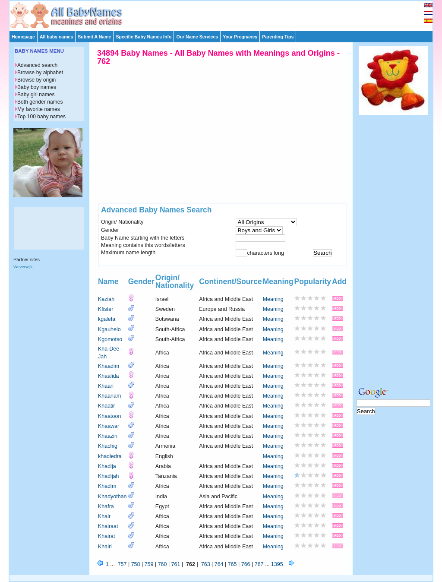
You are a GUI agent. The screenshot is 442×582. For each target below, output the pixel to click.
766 (245, 564)
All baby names (56, 36)
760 (162, 564)
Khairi (105, 547)
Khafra (106, 506)
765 (232, 564)
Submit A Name (94, 36)
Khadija (107, 466)
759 (149, 564)
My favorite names (38, 109)
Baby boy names (36, 87)
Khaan (106, 386)
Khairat (106, 536)
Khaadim (108, 366)
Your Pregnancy (240, 36)
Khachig (107, 446)
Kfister (105, 309)
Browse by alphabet (40, 73)
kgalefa (106, 319)
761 (175, 564)
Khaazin (107, 436)
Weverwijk (22, 266)
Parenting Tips (278, 36)
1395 (277, 564)
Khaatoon (109, 416)
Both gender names (40, 102)
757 (122, 564)
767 (259, 564)
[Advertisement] (225, 14)
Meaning (273, 299)
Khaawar (108, 426)
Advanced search (37, 65)
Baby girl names (36, 95)
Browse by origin (36, 80)
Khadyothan (112, 496)
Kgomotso (110, 339)
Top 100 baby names (41, 117)
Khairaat (108, 526)
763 (205, 564)
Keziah (106, 299)
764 (219, 564)
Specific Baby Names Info (143, 36)
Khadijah (108, 476)
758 (135, 564)
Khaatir (106, 406)
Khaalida (108, 376)
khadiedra (110, 456)
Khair (104, 516)
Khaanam (109, 396)
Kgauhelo (109, 329)
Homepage (23, 36)
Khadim (107, 486)
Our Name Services (197, 36)
